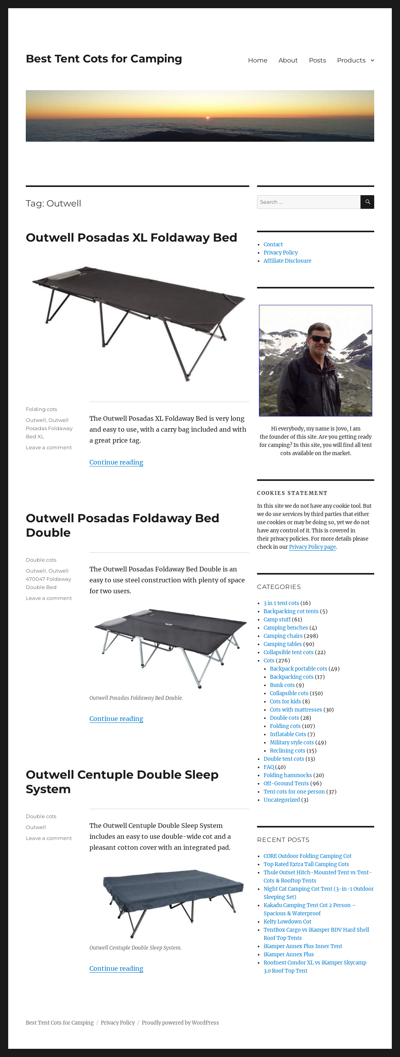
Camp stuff (277, 619)
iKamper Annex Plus (289, 954)
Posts (317, 60)
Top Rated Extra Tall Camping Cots (306, 864)
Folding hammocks (288, 775)
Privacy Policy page (312, 547)
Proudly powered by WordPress (180, 1023)
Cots (269, 660)
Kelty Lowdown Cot (287, 921)
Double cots (41, 560)
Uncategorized (282, 800)
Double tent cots (284, 759)
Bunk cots (282, 685)
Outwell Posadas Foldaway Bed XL (49, 428)
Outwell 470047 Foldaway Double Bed (48, 579)
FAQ (269, 767)
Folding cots (41, 409)
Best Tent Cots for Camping (104, 58)
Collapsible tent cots (289, 652)
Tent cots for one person (294, 791)
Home (258, 60)
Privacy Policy (281, 252)
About (288, 60)
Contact (273, 244)
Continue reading (116, 462)
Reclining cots (287, 750)
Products (351, 60)
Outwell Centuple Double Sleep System (122, 781)
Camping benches (286, 628)
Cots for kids (285, 701)
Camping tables (283, 644)
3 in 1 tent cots (281, 603)
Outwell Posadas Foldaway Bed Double (123, 525)
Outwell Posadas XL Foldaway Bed (132, 237)
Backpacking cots (292, 677)
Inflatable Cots (288, 734)
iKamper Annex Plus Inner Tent (303, 946)
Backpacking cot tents (291, 611)
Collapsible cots (289, 693)
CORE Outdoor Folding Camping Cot (308, 856)
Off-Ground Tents (286, 783)
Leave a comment (49, 447)
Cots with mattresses (296, 709)
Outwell (36, 420)
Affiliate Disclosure (287, 261)
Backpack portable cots (298, 669)
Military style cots (292, 742)
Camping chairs (283, 636)
